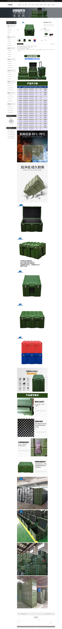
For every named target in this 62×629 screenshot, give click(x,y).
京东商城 (53, 4)
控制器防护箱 (9, 56)
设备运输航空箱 (10, 50)
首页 (10, 18)
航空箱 (26, 4)
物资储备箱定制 (10, 45)
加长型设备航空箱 (10, 65)
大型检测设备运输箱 (10, 67)
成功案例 (36, 4)
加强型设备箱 (9, 43)
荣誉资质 (40, 4)
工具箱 (9, 70)
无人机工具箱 (9, 78)
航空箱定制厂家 (10, 52)
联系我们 (49, 4)
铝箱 (23, 4)
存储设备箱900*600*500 (11, 83)
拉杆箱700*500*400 (10, 85)
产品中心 (32, 4)
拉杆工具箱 (9, 72)
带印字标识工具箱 (10, 74)
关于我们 (44, 4)
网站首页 (19, 4)
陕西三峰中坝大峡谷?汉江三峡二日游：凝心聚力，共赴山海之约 (12, 131)
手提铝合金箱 (11, 123)
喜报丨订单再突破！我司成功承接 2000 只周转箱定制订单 (12, 129)
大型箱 (29, 4)
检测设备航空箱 (10, 54)
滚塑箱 (16, 18)
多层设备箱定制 (10, 63)
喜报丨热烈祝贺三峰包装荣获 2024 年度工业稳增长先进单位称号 (12, 134)
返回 (54, 18)
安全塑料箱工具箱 (10, 76)
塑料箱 (9, 92)
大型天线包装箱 (10, 61)
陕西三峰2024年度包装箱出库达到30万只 (12, 136)
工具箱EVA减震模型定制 (11, 112)
